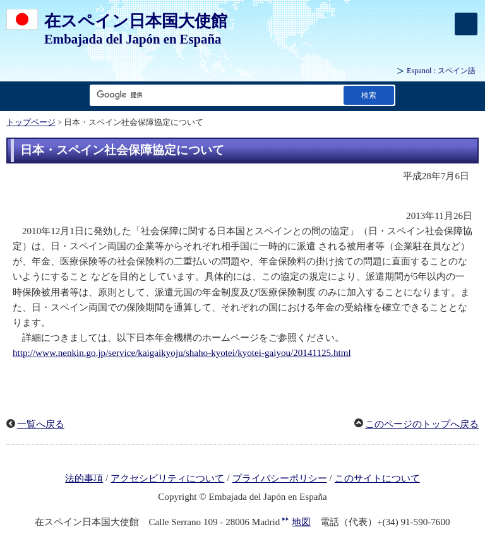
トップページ (31, 122)
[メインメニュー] (466, 24)
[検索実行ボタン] (369, 95)
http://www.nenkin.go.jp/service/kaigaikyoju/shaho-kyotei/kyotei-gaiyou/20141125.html (182, 353)
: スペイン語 (441, 70)
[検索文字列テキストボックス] (214, 95)
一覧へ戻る (40, 424)
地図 (301, 522)
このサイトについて (377, 478)
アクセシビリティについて (167, 478)
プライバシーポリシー (279, 478)
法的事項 (84, 478)
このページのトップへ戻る (422, 424)
